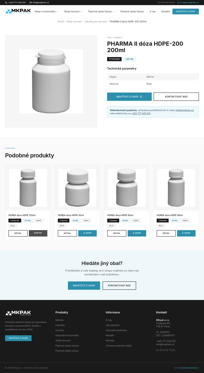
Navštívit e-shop (185, 11)
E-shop (87, 233)
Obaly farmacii (73, 11)
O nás (153, 11)
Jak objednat (112, 325)
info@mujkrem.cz (39, 2)
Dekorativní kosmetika (67, 335)
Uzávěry (59, 330)
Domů (61, 21)
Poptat (38, 233)
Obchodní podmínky (116, 330)
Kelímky (59, 320)
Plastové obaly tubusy (132, 11)
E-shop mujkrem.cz (188, 2)
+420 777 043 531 (15, 2)
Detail (18, 233)
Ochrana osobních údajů (118, 345)
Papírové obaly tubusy (101, 11)
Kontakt (165, 11)
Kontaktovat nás (176, 96)
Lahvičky (60, 325)
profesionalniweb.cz (190, 368)
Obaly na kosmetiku (46, 11)
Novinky (110, 340)
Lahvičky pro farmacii (95, 21)
